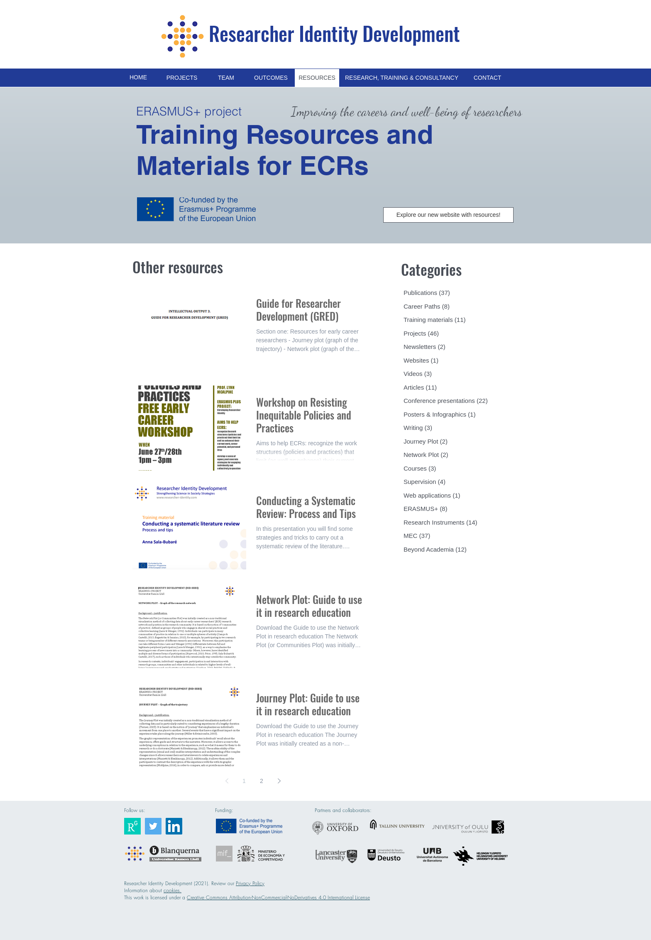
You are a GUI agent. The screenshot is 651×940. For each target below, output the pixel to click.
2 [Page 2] (261, 781)
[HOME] (138, 78)
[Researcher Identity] (132, 826)
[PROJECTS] (182, 78)
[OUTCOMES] (271, 78)
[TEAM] (226, 78)
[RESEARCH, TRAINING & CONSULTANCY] (401, 78)
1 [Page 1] (244, 781)
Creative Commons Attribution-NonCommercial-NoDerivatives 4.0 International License (278, 897)
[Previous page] (226, 780)
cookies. (172, 890)
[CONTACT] (487, 78)
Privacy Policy (250, 883)
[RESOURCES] (317, 78)
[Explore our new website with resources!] (448, 215)
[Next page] (279, 780)
